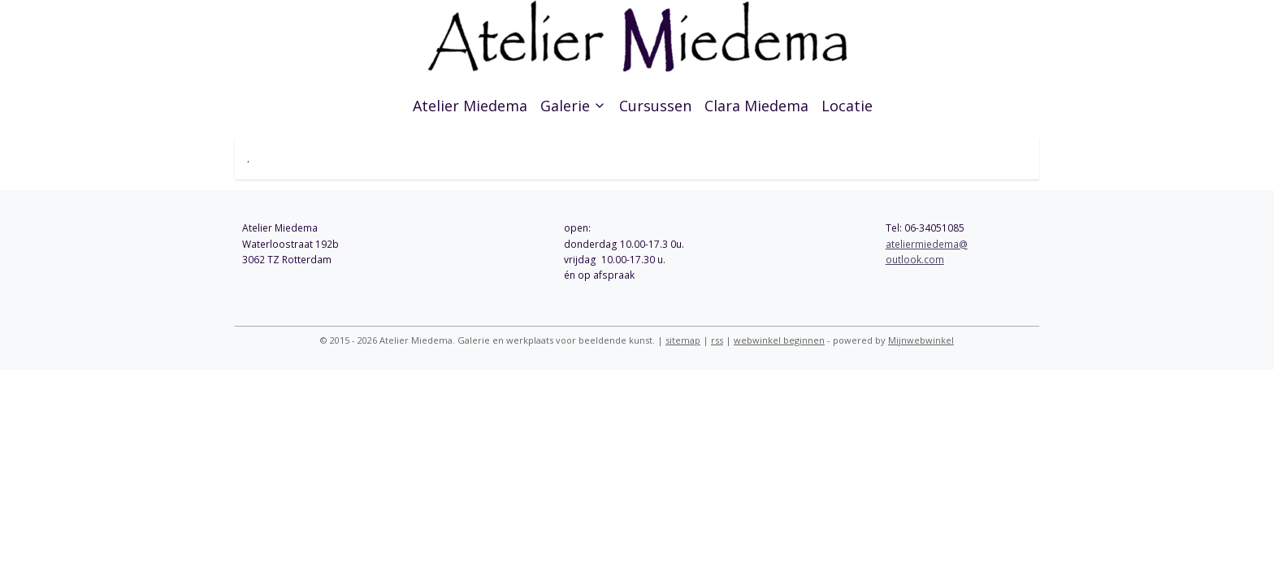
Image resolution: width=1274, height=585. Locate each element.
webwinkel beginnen (779, 340)
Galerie (573, 105)
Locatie (847, 105)
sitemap (682, 340)
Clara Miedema (756, 105)
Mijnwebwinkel (921, 340)
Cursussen (655, 105)
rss (717, 340)
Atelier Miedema (470, 105)
